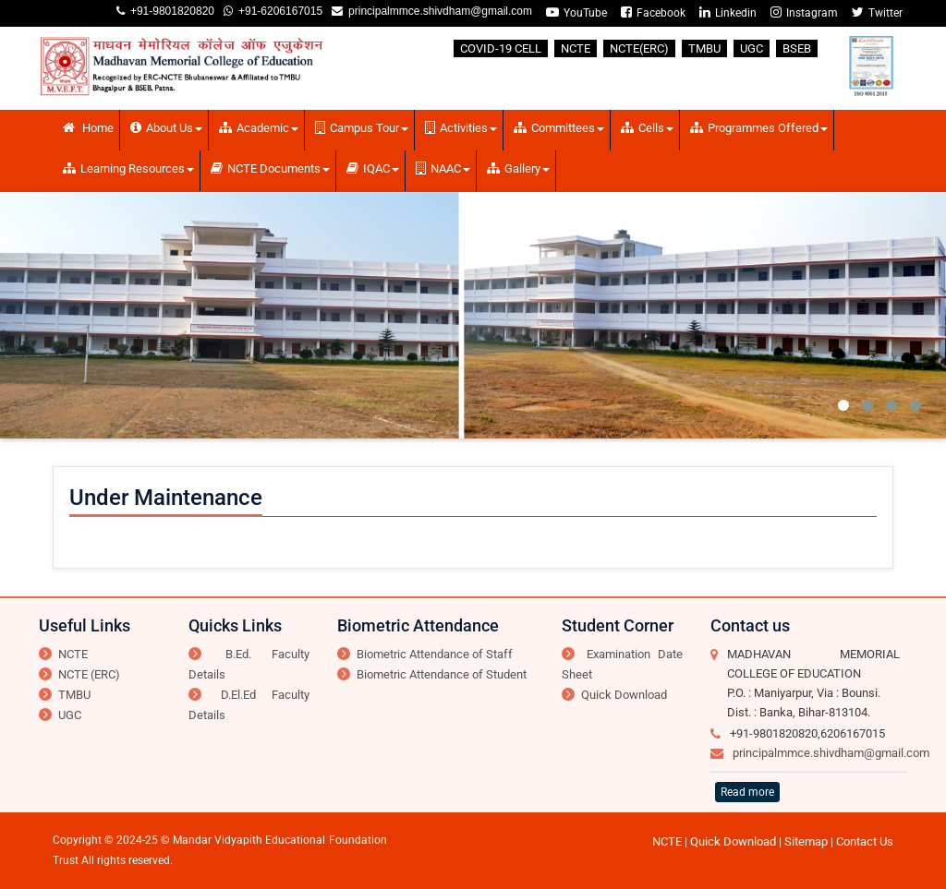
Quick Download (624, 695)
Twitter (877, 12)
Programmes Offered (759, 128)
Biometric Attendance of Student (442, 674)
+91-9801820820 (169, 11)
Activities (461, 128)
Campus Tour (361, 128)
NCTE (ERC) (89, 674)
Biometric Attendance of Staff (435, 654)
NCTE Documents (270, 168)
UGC (751, 48)
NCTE (575, 48)
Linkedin (728, 12)
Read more (747, 792)
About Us (166, 128)
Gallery (518, 168)
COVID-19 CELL (500, 48)
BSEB (796, 48)
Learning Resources (128, 168)
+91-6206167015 (277, 11)
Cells (647, 128)
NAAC (443, 168)
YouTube (576, 12)
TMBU (704, 48)
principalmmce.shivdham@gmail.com (437, 11)
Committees (559, 128)
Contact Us (864, 841)
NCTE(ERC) (639, 48)
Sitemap (806, 841)
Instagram (804, 12)
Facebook (653, 12)
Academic (258, 128)
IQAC (372, 168)
